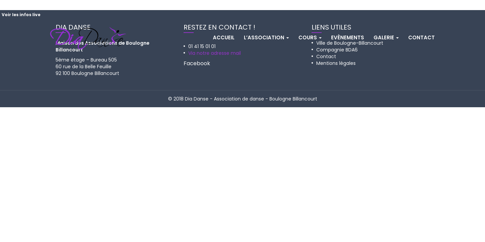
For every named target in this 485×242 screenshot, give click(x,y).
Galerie (386, 37)
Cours (310, 37)
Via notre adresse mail (214, 53)
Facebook (197, 63)
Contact (421, 37)
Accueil (223, 37)
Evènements (347, 37)
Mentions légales (336, 63)
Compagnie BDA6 (337, 49)
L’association (266, 37)
